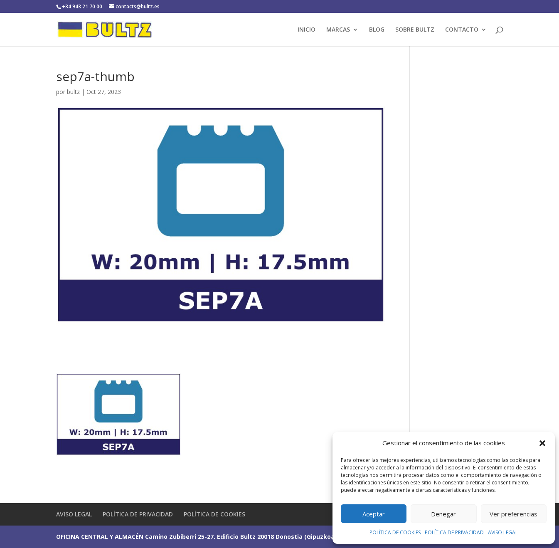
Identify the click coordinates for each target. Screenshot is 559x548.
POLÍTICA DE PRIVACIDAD (454, 532)
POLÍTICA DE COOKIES (395, 532)
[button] (542, 443)
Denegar (443, 514)
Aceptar (373, 514)
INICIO (306, 30)
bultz (73, 92)
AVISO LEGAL (503, 532)
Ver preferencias (513, 514)
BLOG (376, 30)
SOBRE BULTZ (414, 30)
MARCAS (338, 30)
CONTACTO (461, 30)
